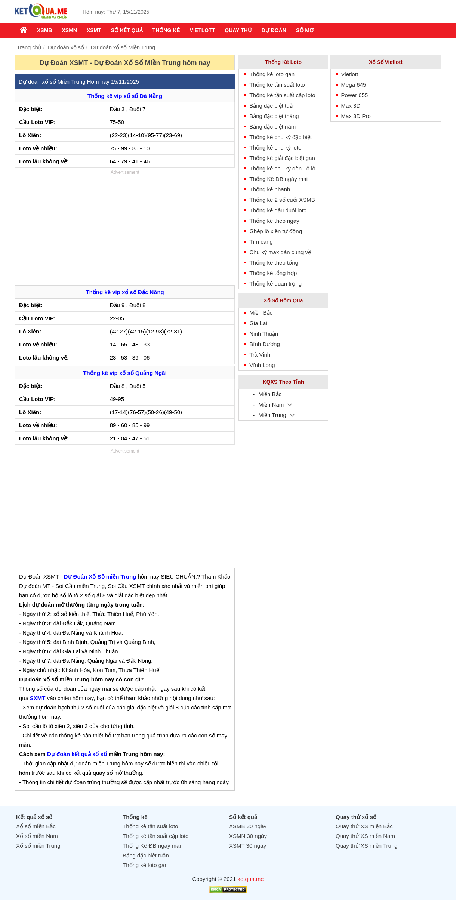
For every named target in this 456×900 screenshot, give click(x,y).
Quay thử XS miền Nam (365, 836)
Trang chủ (29, 47)
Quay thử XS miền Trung (367, 845)
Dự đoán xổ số (66, 47)
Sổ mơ (305, 30)
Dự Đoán (274, 30)
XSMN (69, 30)
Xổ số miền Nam (37, 836)
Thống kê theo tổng (273, 262)
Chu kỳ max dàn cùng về (280, 252)
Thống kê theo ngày (274, 221)
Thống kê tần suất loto (277, 84)
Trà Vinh (259, 354)
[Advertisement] (125, 229)
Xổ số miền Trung (38, 845)
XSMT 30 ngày (247, 845)
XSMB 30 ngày (247, 826)
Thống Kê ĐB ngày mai (278, 179)
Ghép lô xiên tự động (275, 231)
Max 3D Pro (356, 116)
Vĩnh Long (262, 365)
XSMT (94, 30)
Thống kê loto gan (272, 74)
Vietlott (202, 30)
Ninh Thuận (263, 333)
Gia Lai (258, 323)
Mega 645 (353, 84)
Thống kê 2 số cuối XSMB (282, 200)
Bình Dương (264, 344)
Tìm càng (261, 241)
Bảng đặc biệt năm (272, 126)
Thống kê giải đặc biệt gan (282, 158)
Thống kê (166, 30)
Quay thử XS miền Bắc (364, 826)
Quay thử (238, 30)
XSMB (44, 30)
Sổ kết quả (127, 30)
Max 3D (351, 105)
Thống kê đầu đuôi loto (277, 210)
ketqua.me (251, 879)
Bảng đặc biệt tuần (272, 105)
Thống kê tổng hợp (273, 273)
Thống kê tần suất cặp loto (282, 95)
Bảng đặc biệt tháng (274, 116)
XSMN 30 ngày (248, 836)
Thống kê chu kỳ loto (275, 147)
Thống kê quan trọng (275, 283)
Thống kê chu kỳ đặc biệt (280, 137)
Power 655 (354, 95)
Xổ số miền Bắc (36, 826)
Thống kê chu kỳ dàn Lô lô (282, 168)
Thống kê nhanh (269, 189)
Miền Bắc (260, 312)
